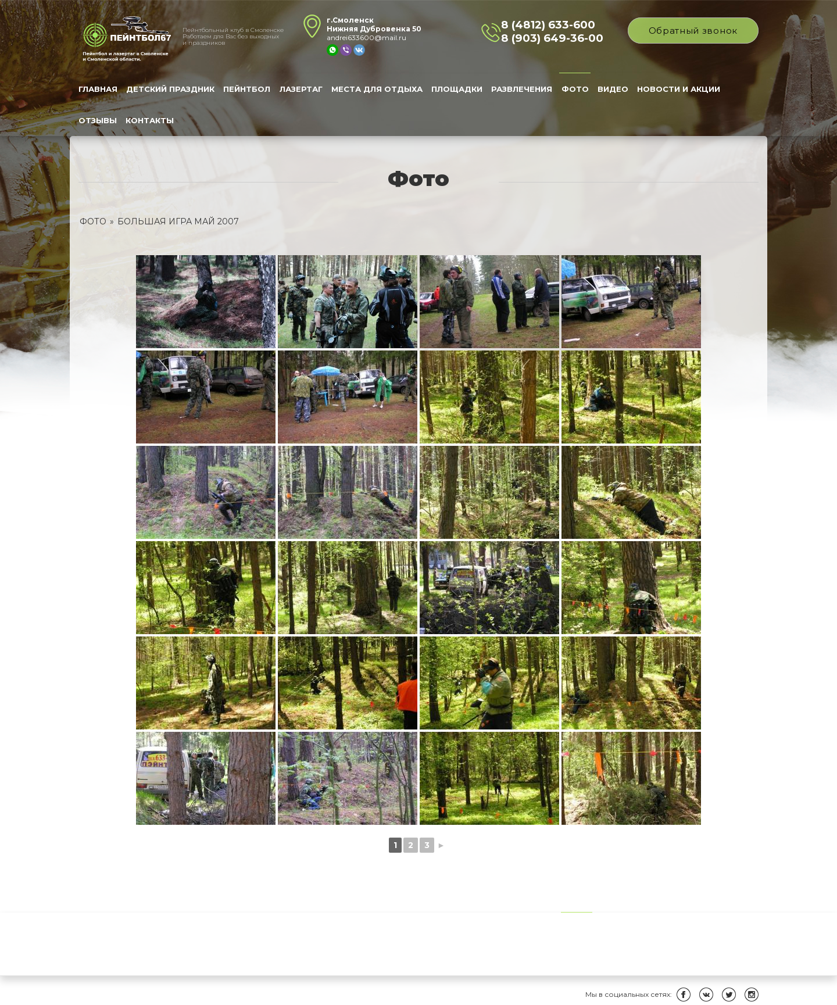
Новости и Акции (678, 89)
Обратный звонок (693, 30)
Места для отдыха (377, 89)
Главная (97, 89)
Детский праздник (170, 89)
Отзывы (97, 120)
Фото (575, 89)
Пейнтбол (246, 89)
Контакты (150, 120)
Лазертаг (301, 89)
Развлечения (521, 89)
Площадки (456, 89)
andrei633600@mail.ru (366, 37)
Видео (613, 89)
